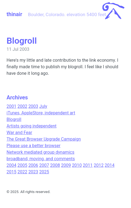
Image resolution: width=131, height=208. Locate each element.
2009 (66, 165)
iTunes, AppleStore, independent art (41, 112)
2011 (88, 165)
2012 (99, 165)
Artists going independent (31, 126)
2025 (44, 171)
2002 (22, 106)
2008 (55, 165)
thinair (14, 14)
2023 (33, 171)
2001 (11, 106)
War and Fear (19, 132)
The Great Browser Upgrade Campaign (44, 139)
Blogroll (14, 119)
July (43, 106)
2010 (77, 165)
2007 (44, 165)
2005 (22, 165)
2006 (33, 165)
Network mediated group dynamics (40, 152)
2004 (11, 165)
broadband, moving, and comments (41, 158)
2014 (109, 165)
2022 (22, 171)
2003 (33, 106)
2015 (11, 171)
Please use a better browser (33, 145)
